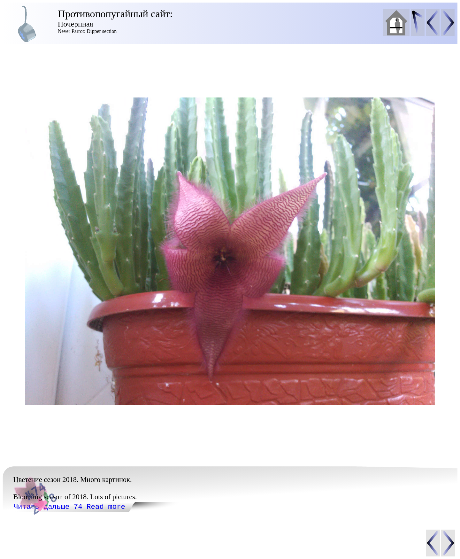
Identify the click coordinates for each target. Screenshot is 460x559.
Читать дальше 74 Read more (69, 507)
